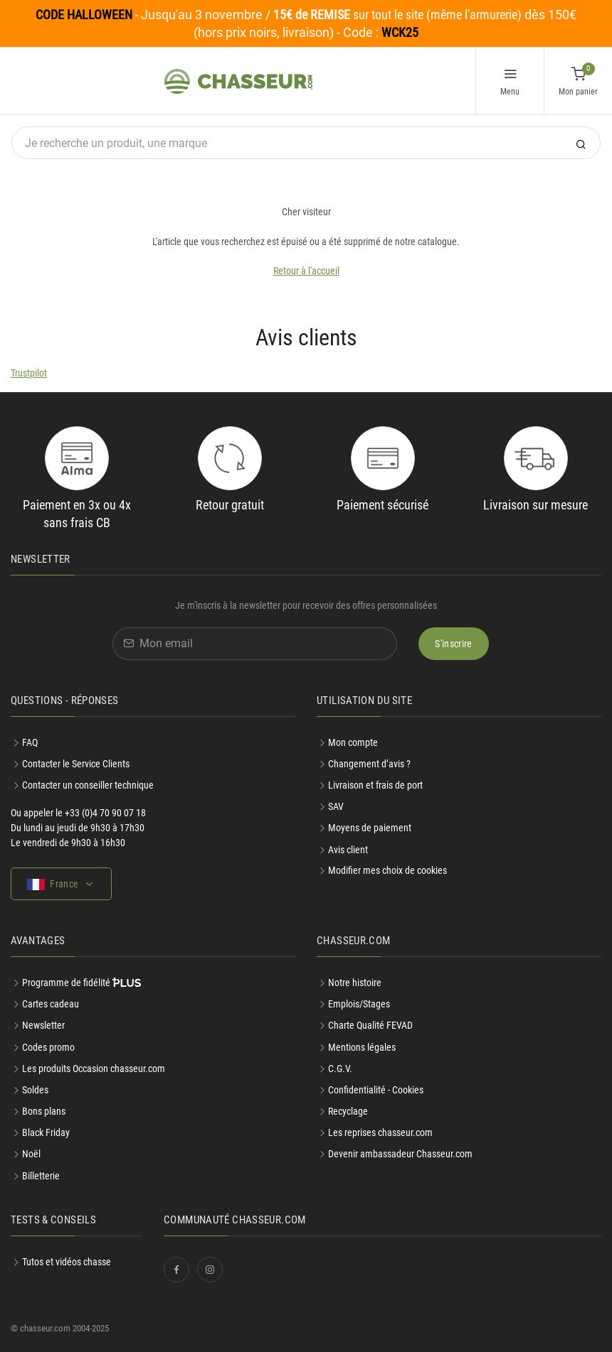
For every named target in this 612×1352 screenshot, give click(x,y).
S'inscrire (454, 643)
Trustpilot (29, 373)
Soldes (35, 1090)
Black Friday (46, 1132)
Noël (31, 1153)
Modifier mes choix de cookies (387, 870)
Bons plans (43, 1111)
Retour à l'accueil (306, 270)
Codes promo (48, 1047)
